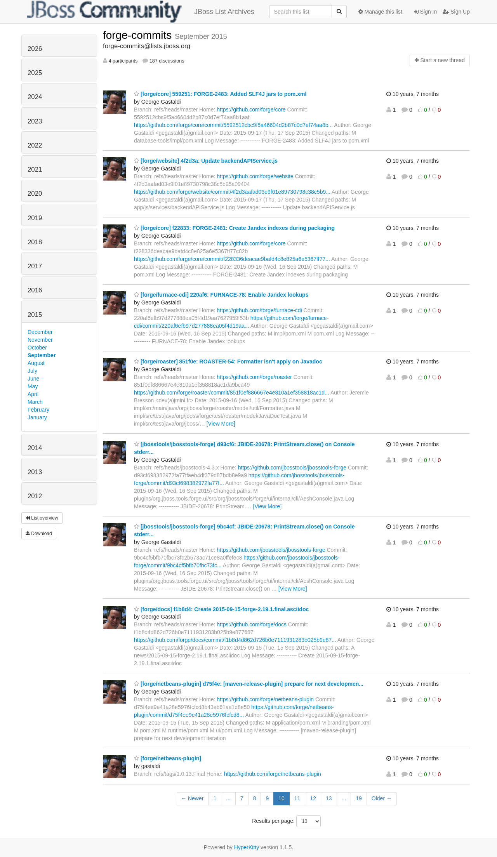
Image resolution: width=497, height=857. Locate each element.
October (37, 347)
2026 (35, 48)
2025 (35, 72)
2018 (35, 242)
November (40, 340)
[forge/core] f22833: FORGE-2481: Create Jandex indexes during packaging (234, 228)
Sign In (425, 12)
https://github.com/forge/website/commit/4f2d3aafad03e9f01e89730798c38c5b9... (232, 192)
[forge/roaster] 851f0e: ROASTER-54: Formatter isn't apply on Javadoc (228, 361)
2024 (35, 97)
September (42, 355)
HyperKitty (246, 847)
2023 (35, 121)
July (32, 371)
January (37, 417)
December (40, 332)
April (33, 394)
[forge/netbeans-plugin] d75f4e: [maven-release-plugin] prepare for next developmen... (248, 684)
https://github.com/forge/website (255, 176)
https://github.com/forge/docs (252, 624)
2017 (35, 266)
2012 (35, 496)
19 (359, 798)
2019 (35, 218)
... (228, 798)
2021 (35, 169)
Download (39, 533)
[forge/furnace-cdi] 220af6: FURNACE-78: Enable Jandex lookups (221, 295)
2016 (35, 290)
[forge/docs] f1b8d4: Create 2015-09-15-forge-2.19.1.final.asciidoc (221, 609)
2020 (35, 193)
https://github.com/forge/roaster (254, 377)
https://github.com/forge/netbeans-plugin (265, 699)
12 (313, 798)
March (35, 402)
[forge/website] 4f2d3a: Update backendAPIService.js (206, 161)
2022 (35, 145)
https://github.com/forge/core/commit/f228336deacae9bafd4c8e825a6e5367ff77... (232, 259)
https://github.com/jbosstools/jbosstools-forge (292, 467)
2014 (35, 448)
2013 (35, 472)
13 (329, 798)
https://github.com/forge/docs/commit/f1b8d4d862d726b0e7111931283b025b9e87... (235, 640)
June (33, 378)
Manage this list (380, 12)
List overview (42, 518)
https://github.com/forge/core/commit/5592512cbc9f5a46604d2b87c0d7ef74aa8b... (233, 125)
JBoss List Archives (140, 11)
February (38, 410)
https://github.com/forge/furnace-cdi (259, 310)
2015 (35, 314)
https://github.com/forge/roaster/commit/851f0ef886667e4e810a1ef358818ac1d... (231, 392)
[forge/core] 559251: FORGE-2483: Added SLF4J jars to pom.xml (220, 94)
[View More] (221, 424)
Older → (382, 798)
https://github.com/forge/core (251, 109)
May (33, 386)
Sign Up (456, 12)
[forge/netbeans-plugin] (167, 758)
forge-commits (139, 35)
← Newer (192, 798)
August (36, 363)
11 (297, 798)
